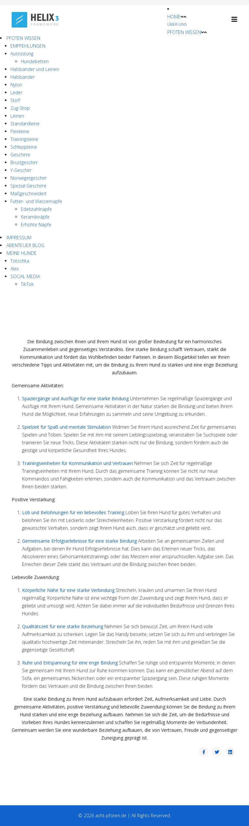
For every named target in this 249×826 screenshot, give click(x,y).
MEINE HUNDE (21, 253)
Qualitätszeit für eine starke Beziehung (62, 626)
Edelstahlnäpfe (36, 209)
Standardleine (25, 123)
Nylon (16, 85)
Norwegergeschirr (28, 178)
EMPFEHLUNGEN (27, 46)
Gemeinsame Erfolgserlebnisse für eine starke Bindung (79, 541)
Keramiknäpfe (35, 217)
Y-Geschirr (20, 170)
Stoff (15, 100)
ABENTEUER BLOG (25, 245)
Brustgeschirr (24, 162)
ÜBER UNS (177, 24)
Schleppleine (23, 147)
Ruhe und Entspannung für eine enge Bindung (70, 663)
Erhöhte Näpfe (36, 224)
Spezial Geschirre (28, 186)
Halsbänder (22, 77)
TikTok (27, 284)
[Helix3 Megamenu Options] (234, 19)
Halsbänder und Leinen (34, 69)
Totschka (19, 261)
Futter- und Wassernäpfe (36, 201)
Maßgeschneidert (28, 193)
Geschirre (20, 155)
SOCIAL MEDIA (25, 276)
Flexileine (19, 131)
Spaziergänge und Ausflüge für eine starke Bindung (75, 398)
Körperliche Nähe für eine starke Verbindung (68, 590)
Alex (14, 269)
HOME (174, 17)
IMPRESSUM (18, 237)
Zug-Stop (20, 108)
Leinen (17, 116)
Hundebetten (35, 61)
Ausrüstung (21, 54)
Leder (16, 92)
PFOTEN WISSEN (184, 32)
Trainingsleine (24, 139)
